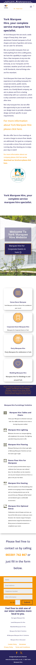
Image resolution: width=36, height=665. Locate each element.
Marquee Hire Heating (18, 483)
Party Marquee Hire (18, 350)
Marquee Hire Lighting (18, 430)
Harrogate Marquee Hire (18, 618)
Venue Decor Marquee (18, 299)
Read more (19, 8)
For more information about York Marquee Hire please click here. (17, 125)
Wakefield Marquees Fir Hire (18, 626)
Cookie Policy (12, 644)
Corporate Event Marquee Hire (18, 326)
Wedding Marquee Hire (18, 376)
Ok (14, 8)
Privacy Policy (8, 647)
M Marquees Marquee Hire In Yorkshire (18, 635)
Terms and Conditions (22, 647)
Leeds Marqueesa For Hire (18, 622)
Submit (27, 602)
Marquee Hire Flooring (18, 444)
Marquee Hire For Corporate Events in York (17, 250)
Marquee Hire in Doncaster (18, 640)
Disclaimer (22, 644)
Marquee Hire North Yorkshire (18, 631)
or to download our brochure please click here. (17, 160)
